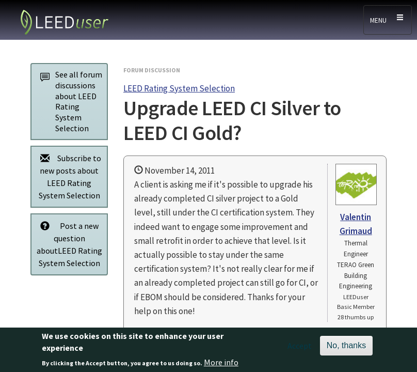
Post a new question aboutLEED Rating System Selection (68, 244)
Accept (299, 349)
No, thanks (346, 348)
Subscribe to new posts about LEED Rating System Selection (68, 176)
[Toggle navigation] (387, 20)
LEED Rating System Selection (179, 88)
